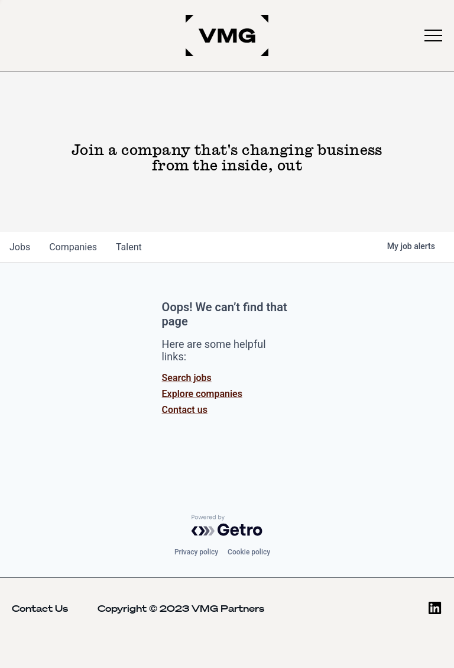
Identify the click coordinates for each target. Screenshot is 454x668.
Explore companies (202, 393)
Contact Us (40, 608)
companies (73, 247)
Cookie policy (249, 552)
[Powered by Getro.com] (227, 525)
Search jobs (187, 377)
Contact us (184, 409)
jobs (19, 247)
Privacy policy (196, 552)
